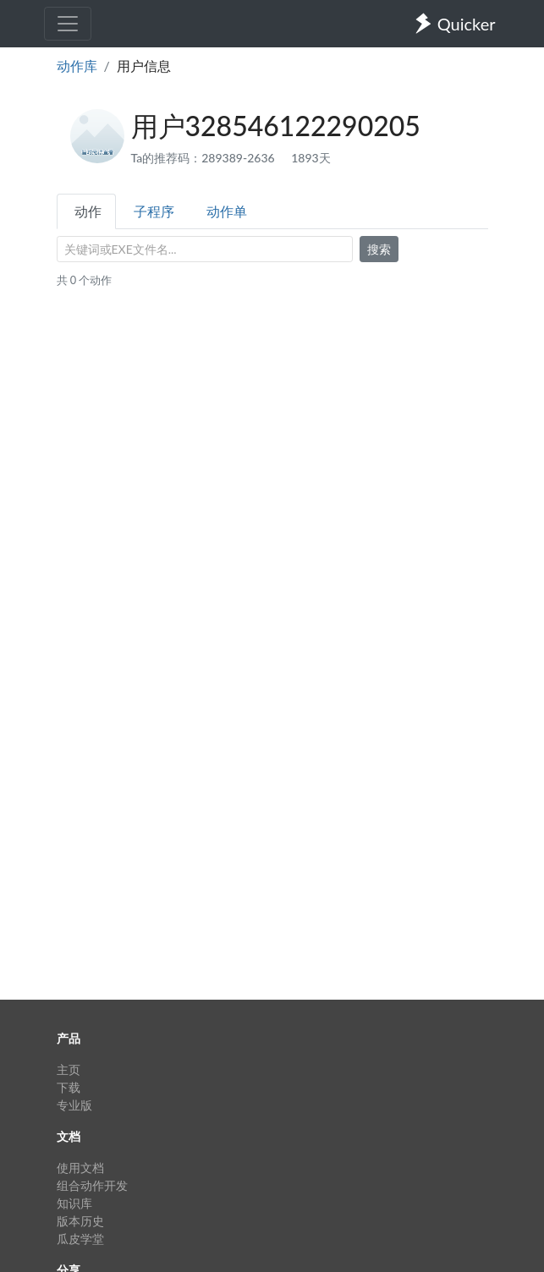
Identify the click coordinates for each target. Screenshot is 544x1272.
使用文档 (80, 1167)
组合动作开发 (92, 1185)
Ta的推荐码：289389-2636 (204, 158)
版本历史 (80, 1221)
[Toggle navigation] (67, 24)
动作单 (226, 211)
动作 (88, 211)
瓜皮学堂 (80, 1238)
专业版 (74, 1105)
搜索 (379, 249)
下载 (68, 1087)
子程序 (154, 211)
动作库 (77, 66)
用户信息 (144, 66)
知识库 (74, 1203)
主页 (68, 1069)
